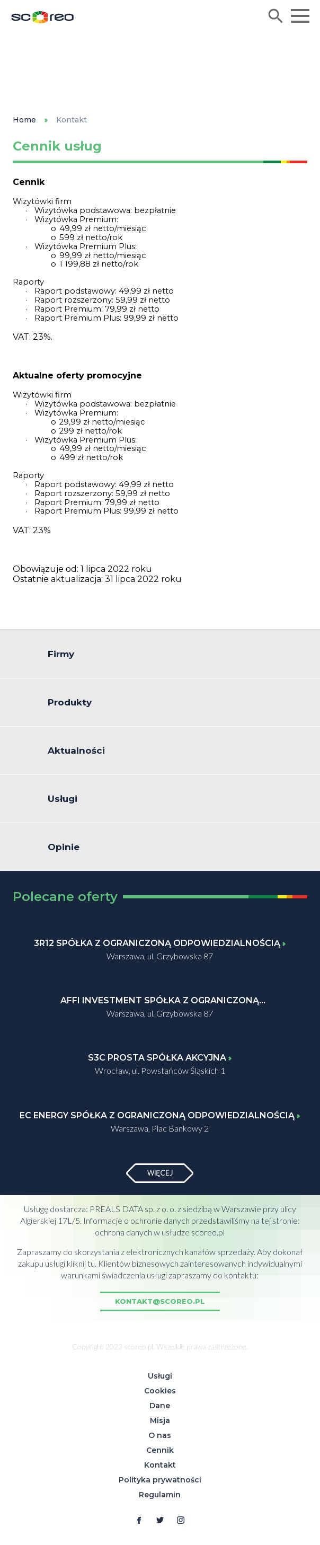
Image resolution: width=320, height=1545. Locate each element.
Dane (159, 1405)
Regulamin (160, 1494)
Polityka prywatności (160, 1480)
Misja (160, 1420)
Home (24, 120)
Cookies (160, 1391)
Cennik (160, 1450)
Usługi (160, 1376)
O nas (159, 1435)
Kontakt (71, 120)
